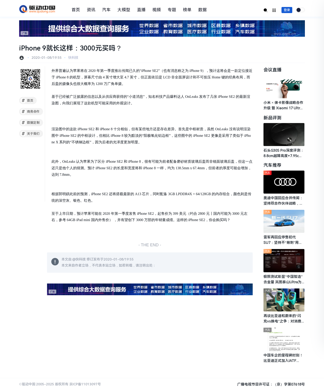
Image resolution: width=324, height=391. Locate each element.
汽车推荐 (272, 165)
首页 (76, 9)
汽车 (106, 9)
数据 (202, 9)
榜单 (187, 9)
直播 (141, 9)
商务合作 (30, 111)
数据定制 (30, 122)
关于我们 (30, 133)
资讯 (91, 9)
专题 (172, 9)
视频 (156, 9)
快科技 (73, 58)
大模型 (123, 9)
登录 (287, 10)
